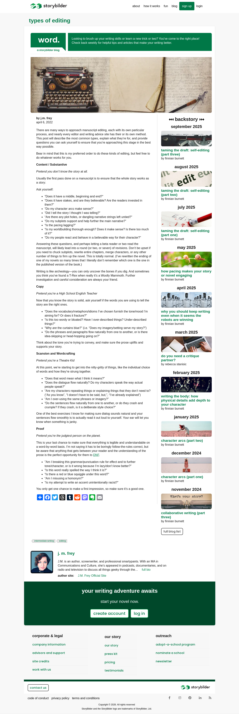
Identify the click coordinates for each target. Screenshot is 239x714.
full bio (146, 569)
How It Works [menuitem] (151, 7)
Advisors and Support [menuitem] (48, 653)
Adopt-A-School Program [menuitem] (175, 644)
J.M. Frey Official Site (92, 575)
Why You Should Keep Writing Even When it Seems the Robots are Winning (185, 315)
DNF (96, 455)
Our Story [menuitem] (111, 645)
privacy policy (60, 698)
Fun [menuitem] (165, 7)
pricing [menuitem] (110, 662)
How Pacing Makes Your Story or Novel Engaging (186, 273)
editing (62, 541)
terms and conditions (86, 698)
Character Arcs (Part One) (182, 477)
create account (109, 613)
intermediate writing (44, 541)
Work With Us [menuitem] (41, 669)
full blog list (172, 531)
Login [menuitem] (199, 6)
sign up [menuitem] (187, 6)
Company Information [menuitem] (49, 644)
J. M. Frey (66, 553)
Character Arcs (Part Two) (182, 441)
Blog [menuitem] (174, 6)
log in (139, 613)
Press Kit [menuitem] (111, 654)
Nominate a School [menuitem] (170, 653)
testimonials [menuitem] (114, 670)
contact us (38, 688)
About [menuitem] (135, 7)
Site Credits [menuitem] (40, 661)
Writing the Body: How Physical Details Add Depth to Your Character (185, 400)
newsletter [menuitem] (164, 661)
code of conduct (38, 698)
